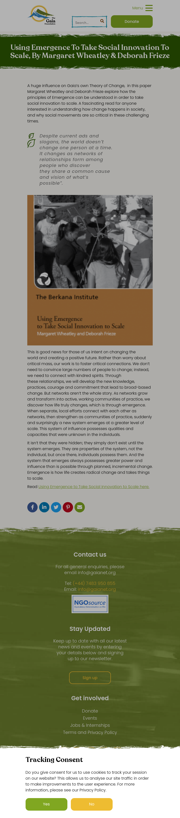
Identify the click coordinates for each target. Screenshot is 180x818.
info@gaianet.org (97, 589)
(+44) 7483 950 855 (94, 583)
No (91, 804)
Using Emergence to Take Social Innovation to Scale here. (93, 487)
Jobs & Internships (90, 725)
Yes (46, 804)
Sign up (90, 678)
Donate (90, 711)
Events (90, 718)
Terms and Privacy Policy (90, 732)
